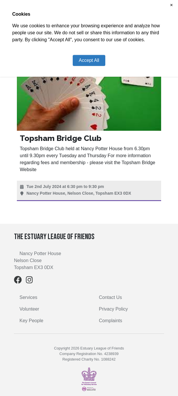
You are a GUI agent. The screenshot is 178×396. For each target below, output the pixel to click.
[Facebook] (18, 281)
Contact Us (110, 297)
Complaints (110, 320)
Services (28, 297)
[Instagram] (29, 281)
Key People (31, 320)
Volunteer (29, 309)
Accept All (89, 60)
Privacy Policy (113, 309)
